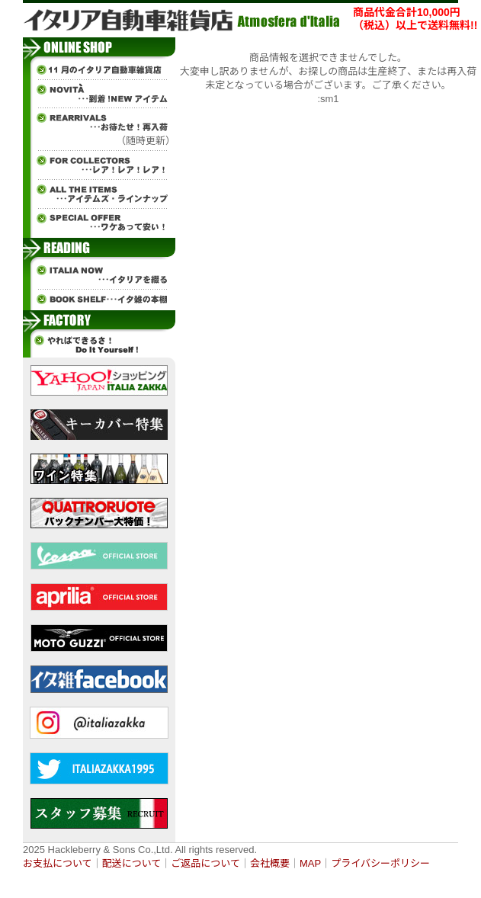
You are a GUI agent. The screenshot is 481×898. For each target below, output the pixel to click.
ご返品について (205, 863)
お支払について (57, 863)
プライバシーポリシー (380, 863)
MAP (310, 863)
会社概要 (270, 863)
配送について (132, 863)
